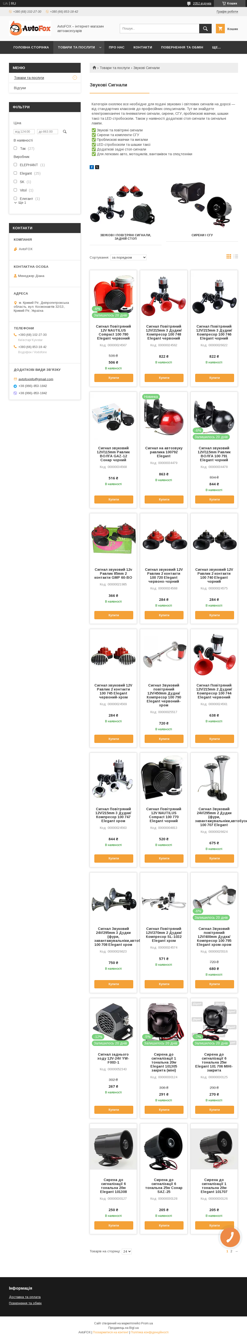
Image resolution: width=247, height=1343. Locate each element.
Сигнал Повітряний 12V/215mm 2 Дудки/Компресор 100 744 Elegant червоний (214, 691)
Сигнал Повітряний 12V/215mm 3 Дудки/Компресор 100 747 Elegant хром (113, 815)
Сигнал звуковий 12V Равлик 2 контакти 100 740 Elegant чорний (214, 575)
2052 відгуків (202, 3)
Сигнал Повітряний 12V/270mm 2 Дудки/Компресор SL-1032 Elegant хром (164, 935)
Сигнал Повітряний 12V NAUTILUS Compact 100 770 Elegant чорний (163, 815)
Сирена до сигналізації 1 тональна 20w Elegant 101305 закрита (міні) (163, 1062)
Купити (114, 378)
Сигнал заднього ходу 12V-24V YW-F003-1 (113, 1058)
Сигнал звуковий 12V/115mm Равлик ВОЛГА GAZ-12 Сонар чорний (113, 454)
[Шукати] (205, 28)
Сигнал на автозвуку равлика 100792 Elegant (164, 452)
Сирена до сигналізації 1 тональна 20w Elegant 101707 (214, 1186)
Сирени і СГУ (202, 235)
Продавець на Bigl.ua (123, 1328)
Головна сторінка (31, 47)
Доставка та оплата (25, 1297)
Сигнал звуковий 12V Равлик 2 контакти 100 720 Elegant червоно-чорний (164, 575)
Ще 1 (22, 202)
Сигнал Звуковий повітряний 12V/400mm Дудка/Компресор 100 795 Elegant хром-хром (214, 937)
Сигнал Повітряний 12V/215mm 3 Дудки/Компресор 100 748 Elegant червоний (164, 332)
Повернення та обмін (182, 47)
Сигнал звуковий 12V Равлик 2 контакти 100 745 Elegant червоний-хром (113, 691)
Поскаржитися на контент (110, 1332)
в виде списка (236, 257)
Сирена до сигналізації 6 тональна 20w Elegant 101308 (113, 1186)
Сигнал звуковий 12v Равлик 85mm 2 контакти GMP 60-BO (113, 573)
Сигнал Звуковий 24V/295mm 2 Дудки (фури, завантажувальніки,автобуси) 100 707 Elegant (214, 817)
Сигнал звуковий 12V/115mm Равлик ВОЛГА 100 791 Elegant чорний (214, 454)
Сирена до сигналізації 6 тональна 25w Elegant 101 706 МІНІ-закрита (214, 1062)
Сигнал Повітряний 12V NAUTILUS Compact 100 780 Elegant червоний (113, 332)
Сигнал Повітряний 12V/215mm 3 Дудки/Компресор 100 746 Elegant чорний (214, 332)
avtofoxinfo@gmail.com (35, 379)
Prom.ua (147, 1323)
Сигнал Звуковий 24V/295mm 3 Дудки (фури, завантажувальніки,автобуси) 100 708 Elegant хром (113, 937)
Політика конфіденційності (150, 1332)
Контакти (142, 47)
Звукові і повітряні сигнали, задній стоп (125, 236)
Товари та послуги (76, 47)
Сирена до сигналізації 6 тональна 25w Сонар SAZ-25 (164, 1186)
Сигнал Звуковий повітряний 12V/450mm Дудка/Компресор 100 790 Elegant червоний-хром (164, 695)
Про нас (116, 47)
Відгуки (20, 88)
